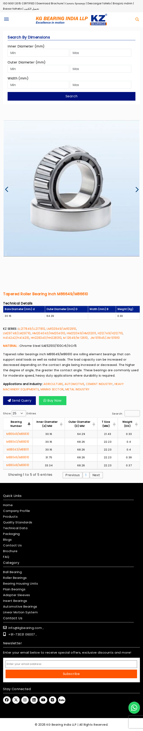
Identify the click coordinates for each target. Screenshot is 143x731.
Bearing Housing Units (20, 583)
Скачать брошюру (75, 3)
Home (8, 505)
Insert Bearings (15, 600)
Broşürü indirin (123, 3)
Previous (72, 474)
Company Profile (16, 510)
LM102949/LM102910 (61, 329)
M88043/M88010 (17, 442)
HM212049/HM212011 (81, 333)
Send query (18, 400)
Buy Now (49, 400)
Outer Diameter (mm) (27, 62)
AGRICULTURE (53, 384)
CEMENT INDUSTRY (99, 384)
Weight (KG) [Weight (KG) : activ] (127, 424)
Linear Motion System (20, 612)
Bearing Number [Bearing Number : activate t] (16, 424)
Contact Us (12, 545)
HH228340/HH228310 (46, 338)
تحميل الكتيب (31, 8)
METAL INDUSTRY (77, 389)
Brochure (10, 551)
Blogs (7, 539)
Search (72, 96)
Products (10, 516)
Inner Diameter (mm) (26, 46)
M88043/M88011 (18, 449)
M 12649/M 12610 (75, 338)
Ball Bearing (12, 572)
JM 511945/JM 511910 (104, 338)
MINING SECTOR (52, 389)
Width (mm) (18, 78)
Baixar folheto (12, 8)
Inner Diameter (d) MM (47, 424)
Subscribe (71, 673)
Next (96, 474)
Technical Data (15, 528)
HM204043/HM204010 (48, 333)
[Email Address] (71, 664)
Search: (126, 413)
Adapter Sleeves (16, 595)
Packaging (11, 533)
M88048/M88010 (17, 465)
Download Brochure (49, 3)
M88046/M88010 (17, 457)
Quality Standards (17, 522)
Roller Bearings (15, 577)
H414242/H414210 (16, 338)
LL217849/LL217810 (31, 329)
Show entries (19, 413)
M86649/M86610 (17, 434)
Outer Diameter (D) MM (79, 424)
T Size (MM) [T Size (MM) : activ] (106, 424)
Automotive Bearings (20, 606)
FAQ (6, 556)
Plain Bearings (14, 589)
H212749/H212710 (110, 333)
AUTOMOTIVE (74, 384)
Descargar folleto (99, 3)
